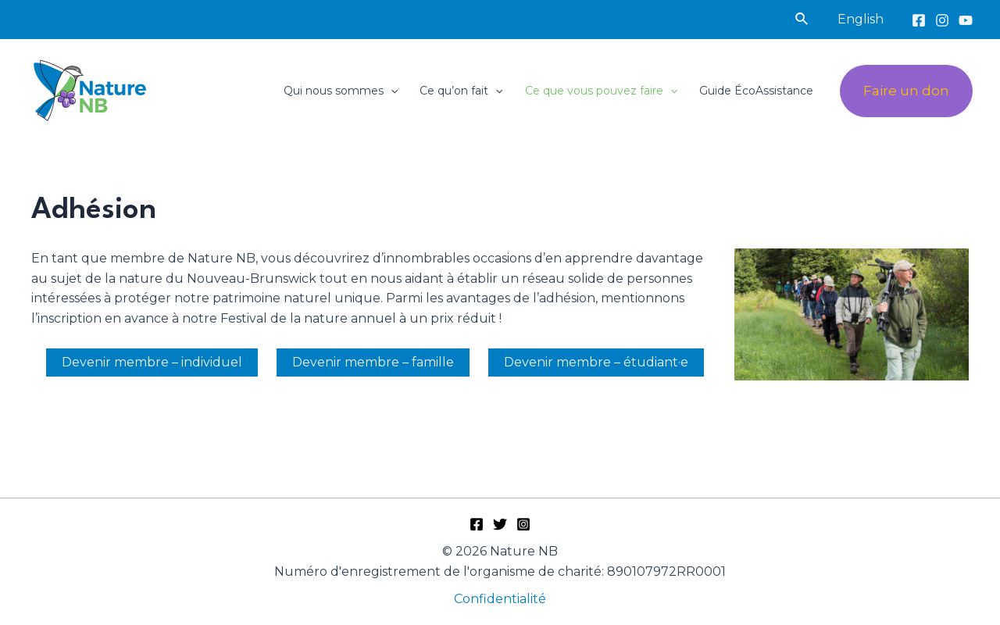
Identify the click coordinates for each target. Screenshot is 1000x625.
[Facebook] (919, 20)
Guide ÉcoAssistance (756, 91)
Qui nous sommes (341, 90)
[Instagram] (942, 20)
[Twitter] (500, 524)
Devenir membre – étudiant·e (596, 362)
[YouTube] (966, 20)
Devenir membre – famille (373, 362)
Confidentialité (500, 598)
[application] (391, 90)
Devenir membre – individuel (152, 362)
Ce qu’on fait (461, 90)
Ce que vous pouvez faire (601, 90)
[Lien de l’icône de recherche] (802, 19)
